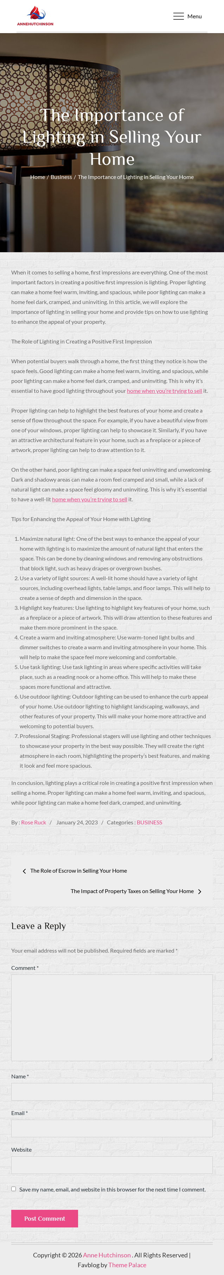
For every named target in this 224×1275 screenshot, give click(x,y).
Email (19, 1112)
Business (149, 822)
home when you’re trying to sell (164, 390)
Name (20, 1076)
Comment (25, 967)
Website (21, 1149)
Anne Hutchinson (107, 1255)
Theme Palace (127, 1265)
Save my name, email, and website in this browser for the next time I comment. (112, 1189)
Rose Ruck (33, 822)
